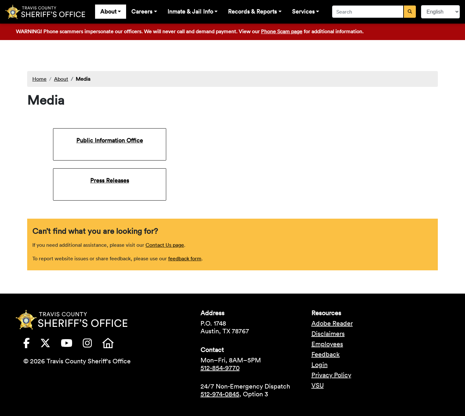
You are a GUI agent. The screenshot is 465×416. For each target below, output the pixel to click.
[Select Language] (440, 11)
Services (303, 11)
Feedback (325, 354)
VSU (317, 385)
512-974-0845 (219, 394)
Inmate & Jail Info (190, 11)
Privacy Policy (331, 375)
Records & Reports (252, 11)
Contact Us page (165, 245)
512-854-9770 (220, 368)
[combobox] (368, 11)
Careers (141, 11)
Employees (327, 344)
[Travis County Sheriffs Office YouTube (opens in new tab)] (72, 345)
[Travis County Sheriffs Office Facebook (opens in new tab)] (31, 345)
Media (83, 79)
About (108, 11)
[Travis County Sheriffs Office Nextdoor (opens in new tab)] (113, 345)
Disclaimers (328, 334)
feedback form (184, 258)
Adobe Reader (332, 323)
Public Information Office (109, 140)
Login (319, 365)
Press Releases (109, 180)
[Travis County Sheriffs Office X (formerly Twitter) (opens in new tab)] (50, 345)
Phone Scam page (281, 31)
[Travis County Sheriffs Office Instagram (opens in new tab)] (92, 345)
